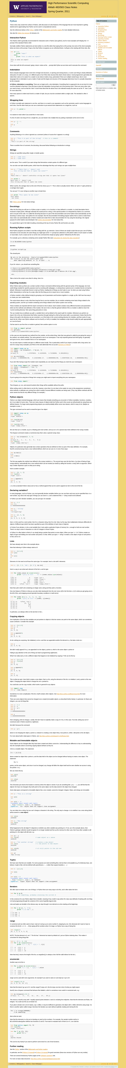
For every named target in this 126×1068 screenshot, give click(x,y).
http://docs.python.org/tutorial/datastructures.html (45, 1058)
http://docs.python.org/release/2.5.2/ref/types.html (54, 736)
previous (103, 16)
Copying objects (102, 46)
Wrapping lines (102, 30)
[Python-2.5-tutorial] (28, 1052)
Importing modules (103, 39)
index (115, 16)
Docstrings (101, 35)
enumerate (101, 56)
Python (98, 24)
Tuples (100, 51)
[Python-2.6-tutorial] (42, 1052)
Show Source (100, 78)
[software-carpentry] (47, 1055)
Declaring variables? (104, 42)
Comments (101, 31)
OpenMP (98, 65)
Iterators (100, 53)
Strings (100, 33)
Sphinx (112, 1066)
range (99, 55)
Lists (99, 44)
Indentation (101, 28)
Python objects (102, 40)
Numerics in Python (102, 72)
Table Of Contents (102, 21)
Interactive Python (103, 26)
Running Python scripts (105, 37)
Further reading (102, 58)
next (110, 16)
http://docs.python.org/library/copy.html (68, 694)
